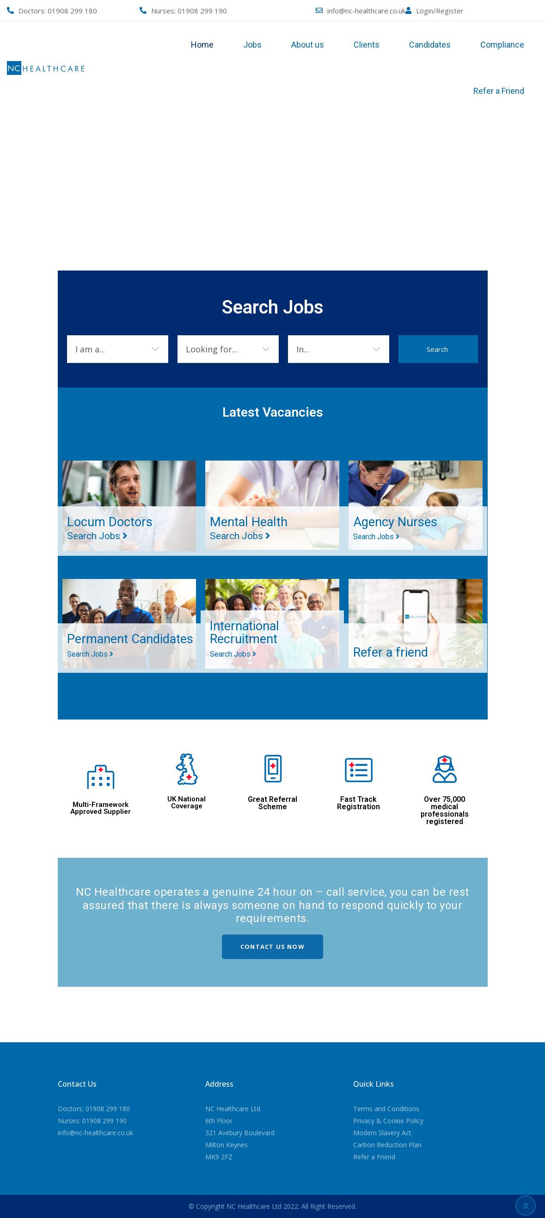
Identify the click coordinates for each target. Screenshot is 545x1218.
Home (202, 44)
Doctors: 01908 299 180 (94, 1108)
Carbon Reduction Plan (387, 1144)
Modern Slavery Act (382, 1132)
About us (307, 44)
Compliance (502, 44)
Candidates (430, 44)
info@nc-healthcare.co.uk (366, 10)
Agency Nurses (395, 528)
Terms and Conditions (386, 1108)
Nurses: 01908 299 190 (92, 1120)
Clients (367, 44)
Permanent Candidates (99, 638)
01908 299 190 (202, 10)
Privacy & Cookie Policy (388, 1120)
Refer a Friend (498, 91)
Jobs (252, 44)
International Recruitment (246, 638)
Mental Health (250, 528)
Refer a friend (392, 652)
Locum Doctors (110, 528)
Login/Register (440, 10)
